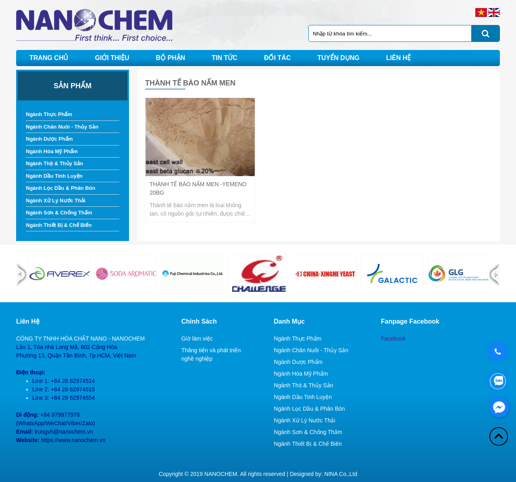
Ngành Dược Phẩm (49, 139)
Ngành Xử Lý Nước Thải (55, 200)
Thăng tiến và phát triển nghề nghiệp (211, 354)
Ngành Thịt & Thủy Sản (54, 163)
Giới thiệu (112, 57)
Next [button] (494, 275)
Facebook (393, 338)
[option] (59, 273)
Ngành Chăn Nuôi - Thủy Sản (62, 127)
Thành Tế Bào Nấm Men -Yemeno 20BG (198, 188)
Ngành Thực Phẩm (49, 114)
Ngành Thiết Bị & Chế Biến (59, 225)
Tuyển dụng (338, 57)
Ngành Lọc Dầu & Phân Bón (60, 188)
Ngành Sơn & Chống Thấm (59, 213)
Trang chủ (48, 57)
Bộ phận (170, 57)
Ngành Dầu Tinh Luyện (54, 176)
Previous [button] (22, 275)
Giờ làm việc (197, 338)
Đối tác (277, 57)
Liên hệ (398, 57)
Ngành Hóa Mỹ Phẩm (52, 151)
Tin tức (224, 57)
